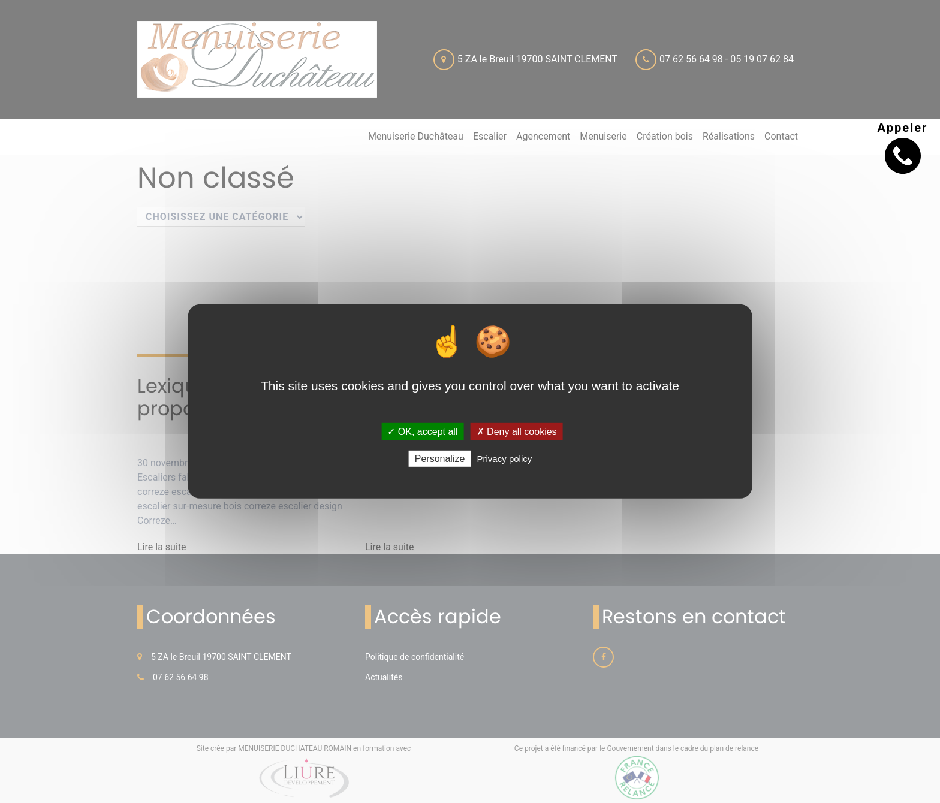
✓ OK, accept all (422, 432)
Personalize (440, 459)
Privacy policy (504, 459)
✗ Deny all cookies (517, 432)
